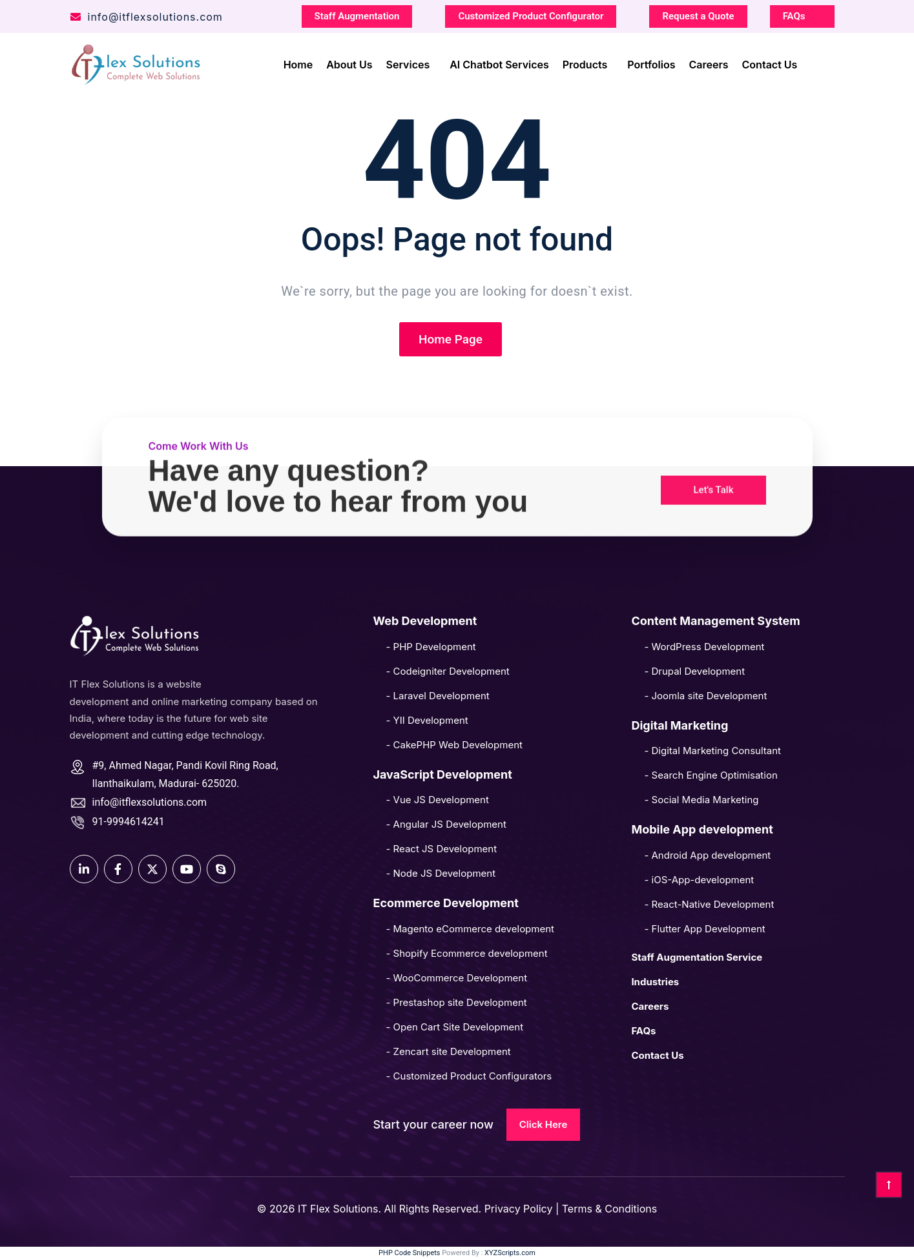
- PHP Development (430, 646)
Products (585, 62)
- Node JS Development (440, 873)
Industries (655, 982)
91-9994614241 (128, 821)
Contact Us (770, 62)
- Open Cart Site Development (454, 1027)
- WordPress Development (704, 646)
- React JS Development (441, 849)
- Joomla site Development (705, 696)
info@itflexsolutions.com (146, 14)
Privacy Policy (520, 1208)
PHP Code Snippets (409, 1253)
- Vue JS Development (437, 799)
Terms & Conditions (609, 1208)
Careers (709, 62)
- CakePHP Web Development (454, 745)
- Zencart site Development (448, 1051)
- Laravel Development (437, 696)
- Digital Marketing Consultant (712, 750)
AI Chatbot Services (499, 62)
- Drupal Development (694, 671)
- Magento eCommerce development (470, 929)
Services (408, 62)
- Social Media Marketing (701, 799)
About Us (349, 62)
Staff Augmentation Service (696, 957)
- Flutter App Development (704, 929)
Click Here (543, 1124)
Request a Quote (698, 14)
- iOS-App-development (699, 880)
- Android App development (707, 855)
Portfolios (651, 62)
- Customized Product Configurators (469, 1076)
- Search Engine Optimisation (710, 775)
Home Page (451, 339)
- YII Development (427, 720)
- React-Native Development (709, 904)
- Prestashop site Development (456, 1002)
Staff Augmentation (357, 14)
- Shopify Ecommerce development (466, 953)
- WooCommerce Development (456, 978)
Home (298, 62)
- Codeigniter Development (447, 671)
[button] (713, 461)
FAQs (794, 14)
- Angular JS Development (446, 824)
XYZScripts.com (509, 1253)
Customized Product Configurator (530, 14)
